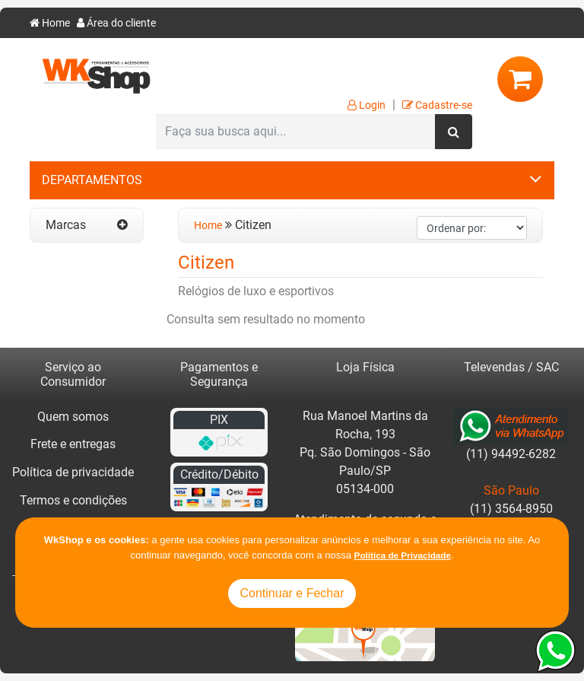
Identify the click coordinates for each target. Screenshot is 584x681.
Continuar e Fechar (292, 593)
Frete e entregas (73, 444)
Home (50, 23)
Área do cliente (116, 23)
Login (367, 105)
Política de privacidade (73, 472)
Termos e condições (73, 500)
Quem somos (73, 416)
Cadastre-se (437, 105)
